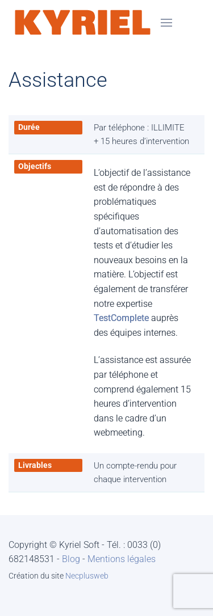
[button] (166, 22)
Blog (71, 559)
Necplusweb (86, 575)
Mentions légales (121, 559)
